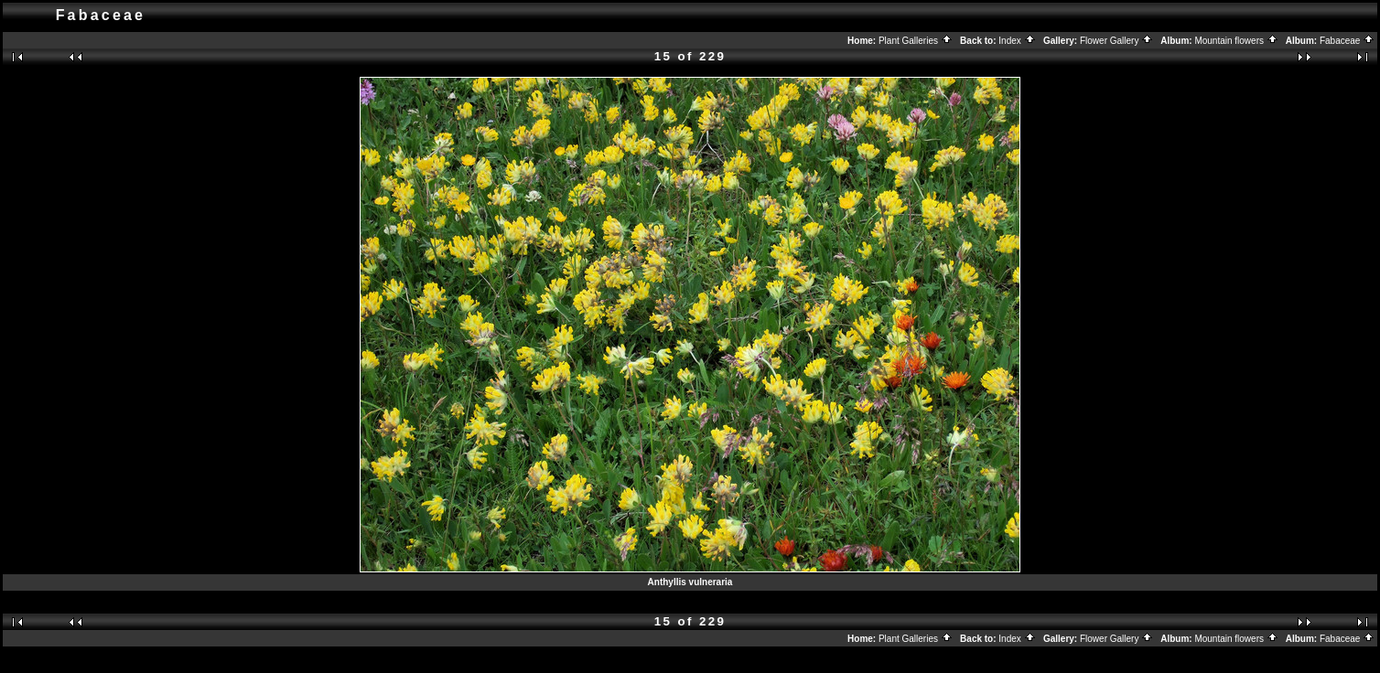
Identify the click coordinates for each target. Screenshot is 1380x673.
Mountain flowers (1236, 41)
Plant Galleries (916, 41)
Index (1016, 41)
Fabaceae (1347, 41)
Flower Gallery (1116, 41)
